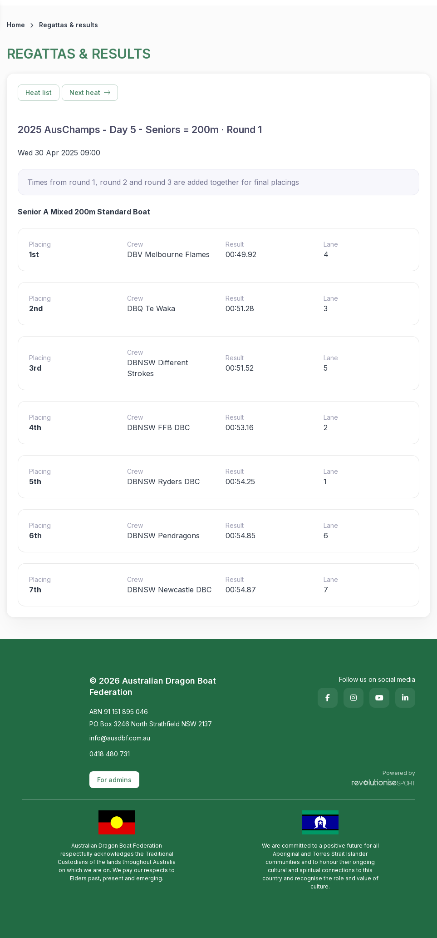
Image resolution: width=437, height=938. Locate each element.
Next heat (89, 92)
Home (16, 25)
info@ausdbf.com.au (119, 738)
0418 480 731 (109, 754)
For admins (114, 780)
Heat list (38, 92)
